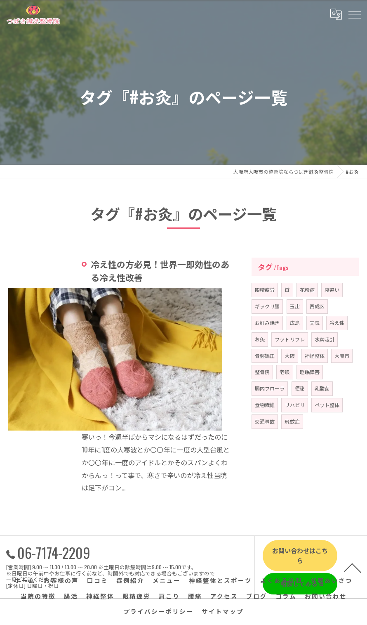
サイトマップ (223, 547)
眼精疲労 (265, 289)
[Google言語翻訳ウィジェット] (335, 14)
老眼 (285, 371)
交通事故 (265, 421)
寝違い (332, 289)
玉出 (295, 306)
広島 (295, 322)
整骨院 (262, 371)
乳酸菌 (322, 388)
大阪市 (343, 355)
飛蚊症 (292, 421)
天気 (315, 322)
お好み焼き (267, 322)
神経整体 (315, 355)
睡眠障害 (310, 371)
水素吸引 (325, 339)
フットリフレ (290, 339)
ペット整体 (327, 404)
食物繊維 (265, 404)
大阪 (290, 355)
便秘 (300, 388)
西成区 (317, 306)
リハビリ (295, 404)
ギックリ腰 (267, 306)
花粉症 (307, 289)
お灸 (260, 339)
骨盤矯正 (265, 355)
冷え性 (337, 322)
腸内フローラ (270, 388)
